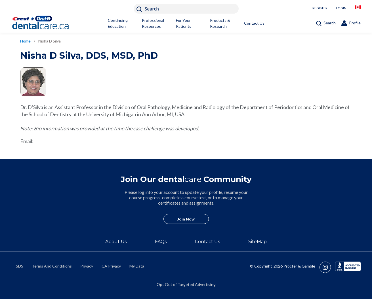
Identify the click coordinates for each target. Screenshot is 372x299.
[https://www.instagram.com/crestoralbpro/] (327, 267)
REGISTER (319, 8)
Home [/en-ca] (25, 41)
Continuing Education (118, 23)
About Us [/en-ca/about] (116, 241)
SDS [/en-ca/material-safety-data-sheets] (19, 266)
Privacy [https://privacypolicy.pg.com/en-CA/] (86, 266)
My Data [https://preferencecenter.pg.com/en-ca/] (136, 266)
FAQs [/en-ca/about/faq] (161, 241)
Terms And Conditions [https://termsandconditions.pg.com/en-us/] (52, 266)
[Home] (49, 23)
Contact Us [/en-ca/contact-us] (207, 241)
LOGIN (341, 8)
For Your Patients (183, 23)
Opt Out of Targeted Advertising (186, 284)
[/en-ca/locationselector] (358, 9)
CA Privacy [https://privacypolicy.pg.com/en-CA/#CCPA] (111, 266)
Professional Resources (153, 23)
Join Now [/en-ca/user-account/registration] (186, 219)
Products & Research (220, 23)
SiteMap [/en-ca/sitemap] (257, 241)
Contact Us (254, 23)
